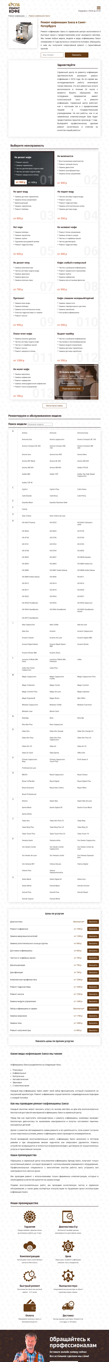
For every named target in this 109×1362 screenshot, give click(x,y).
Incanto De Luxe (56, 638)
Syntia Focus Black (84, 807)
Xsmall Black (55, 886)
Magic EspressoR (28, 698)
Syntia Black (26, 807)
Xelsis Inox (81, 879)
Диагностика (16, 922)
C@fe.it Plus (54, 489)
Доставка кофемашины (21, 951)
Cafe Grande (27, 496)
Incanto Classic (28, 638)
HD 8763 (80, 544)
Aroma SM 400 (55, 468)
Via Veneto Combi (29, 847)
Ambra (24, 433)
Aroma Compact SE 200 (31, 446)
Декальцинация (17, 965)
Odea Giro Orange (56, 731)
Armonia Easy (82, 433)
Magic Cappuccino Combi (57, 678)
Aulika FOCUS (82, 468)
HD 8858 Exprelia (84, 557)
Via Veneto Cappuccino (86, 840)
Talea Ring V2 (82, 827)
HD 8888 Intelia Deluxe (86, 570)
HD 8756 (53, 538)
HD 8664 (25, 531)
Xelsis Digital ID (56, 879)
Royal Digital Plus (84, 781)
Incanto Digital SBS (84, 638)
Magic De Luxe (55, 692)
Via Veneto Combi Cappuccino (57, 848)
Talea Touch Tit (83, 834)
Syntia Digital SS (56, 807)
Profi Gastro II (82, 759)
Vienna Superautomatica (56, 872)
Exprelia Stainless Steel (58, 503)
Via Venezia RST (28, 864)
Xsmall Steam (82, 892)
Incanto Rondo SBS (29, 653)
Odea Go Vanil (27, 753)
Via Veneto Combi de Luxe (85, 848)
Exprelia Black (27, 503)
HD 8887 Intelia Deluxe (58, 570)
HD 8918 (53, 590)
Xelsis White (26, 886)
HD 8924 (53, 596)
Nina (51, 718)
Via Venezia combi (57, 855)
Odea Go (53, 746)
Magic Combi (55, 685)
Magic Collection (28, 685)
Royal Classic (82, 775)
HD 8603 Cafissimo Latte (84, 524)
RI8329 (24, 775)
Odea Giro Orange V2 (85, 731)
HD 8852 (80, 551)
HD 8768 (25, 551)
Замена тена (16, 1023)
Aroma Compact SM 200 (85, 447)
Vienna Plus (26, 871)
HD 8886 (25, 570)
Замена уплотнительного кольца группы (29, 943)
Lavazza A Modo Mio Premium (58, 660)
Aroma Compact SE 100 (86, 439)
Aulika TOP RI (27, 483)
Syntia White (27, 814)
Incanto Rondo (83, 644)
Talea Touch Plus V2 (57, 834)
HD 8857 (53, 557)
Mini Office (81, 698)
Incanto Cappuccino (85, 631)
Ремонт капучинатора (20, 1030)
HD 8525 (53, 523)
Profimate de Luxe (29, 768)
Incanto (52, 631)
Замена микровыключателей (23, 936)
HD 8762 (53, 544)
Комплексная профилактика (23, 979)
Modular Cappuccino (30, 705)
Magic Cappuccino (29, 677)
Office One (81, 753)
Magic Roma (54, 698)
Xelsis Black (26, 879)
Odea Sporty (54, 753)
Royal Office (81, 788)
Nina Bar (80, 718)
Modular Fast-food (84, 705)
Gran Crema (26, 516)
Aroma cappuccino (57, 439)
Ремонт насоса (17, 994)
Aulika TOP (54, 474)
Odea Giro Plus (27, 738)
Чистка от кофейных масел (22, 958)
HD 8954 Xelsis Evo (84, 603)
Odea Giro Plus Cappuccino (55, 739)
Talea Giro (26, 821)
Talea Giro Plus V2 (57, 821)
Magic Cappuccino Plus (86, 677)
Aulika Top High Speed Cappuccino (86, 475)
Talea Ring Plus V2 (57, 827)
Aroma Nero (82, 455)
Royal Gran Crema (57, 788)
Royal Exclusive (28, 788)
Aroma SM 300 (27, 468)
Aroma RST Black (28, 461)
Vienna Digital (82, 864)
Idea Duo (25, 631)
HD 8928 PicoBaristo (30, 603)
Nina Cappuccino (56, 725)
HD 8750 (80, 531)
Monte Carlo (54, 711)
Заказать (76, 55)
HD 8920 (80, 590)
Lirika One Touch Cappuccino (28, 669)
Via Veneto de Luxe (29, 855)
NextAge (25, 718)
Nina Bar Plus (27, 725)
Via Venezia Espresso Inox (85, 856)
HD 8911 (80, 577)
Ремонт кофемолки (19, 929)
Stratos (25, 801)
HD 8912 (25, 583)
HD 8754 (25, 538)
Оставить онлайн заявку (64, 1340)
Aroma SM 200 (83, 461)
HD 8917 (25, 590)
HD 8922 (25, 596)
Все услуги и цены (54, 406)
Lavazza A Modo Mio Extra (30, 660)
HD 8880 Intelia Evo (85, 564)
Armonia (53, 433)
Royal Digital (54, 781)
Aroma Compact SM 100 (57, 447)
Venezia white (55, 840)
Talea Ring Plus (28, 827)
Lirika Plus (54, 668)
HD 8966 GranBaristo (58, 609)
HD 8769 (53, 551)
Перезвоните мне (71, 388)
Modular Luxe (27, 711)
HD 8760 (80, 538)
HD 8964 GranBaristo (30, 609)
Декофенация (16, 972)
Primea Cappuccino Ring (29, 760)
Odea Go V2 (81, 746)
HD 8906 (53, 577)
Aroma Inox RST (56, 455)
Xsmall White (55, 899)
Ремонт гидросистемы (20, 987)
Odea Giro (26, 731)
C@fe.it (25, 489)
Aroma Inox (26, 455)
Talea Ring (81, 821)
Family (24, 509)
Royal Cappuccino (57, 775)
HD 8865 (53, 564)
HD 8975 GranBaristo (30, 618)
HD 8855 (25, 557)
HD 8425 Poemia (28, 523)
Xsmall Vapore (27, 899)
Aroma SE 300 (55, 461)
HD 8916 (80, 583)
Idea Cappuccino (28, 625)
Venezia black (27, 840)
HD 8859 (25, 564)
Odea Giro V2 (27, 746)
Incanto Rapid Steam (30, 644)
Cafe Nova (54, 496)
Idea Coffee (54, 625)
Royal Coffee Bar (28, 781)
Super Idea (54, 801)
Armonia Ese (27, 439)
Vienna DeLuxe (55, 864)
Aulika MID (26, 474)
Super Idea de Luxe (84, 801)
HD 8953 (53, 603)
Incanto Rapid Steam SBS (58, 645)
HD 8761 (25, 544)
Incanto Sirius (55, 653)
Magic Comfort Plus (29, 692)
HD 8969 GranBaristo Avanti (85, 610)
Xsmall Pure (54, 892)
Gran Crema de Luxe (57, 516)
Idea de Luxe (82, 625)
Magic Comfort (83, 685)
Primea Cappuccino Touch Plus (57, 760)
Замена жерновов (18, 1016)
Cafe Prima (81, 496)
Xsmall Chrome (83, 886)
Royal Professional (29, 794)
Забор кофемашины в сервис (23, 1008)
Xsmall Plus (26, 892)
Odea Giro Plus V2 (84, 738)
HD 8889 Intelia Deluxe (30, 577)
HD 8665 (53, 531)
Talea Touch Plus (28, 834)
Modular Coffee (55, 705)
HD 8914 (53, 583)
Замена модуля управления (23, 1001)
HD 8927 (80, 596)
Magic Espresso (83, 692)
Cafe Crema (81, 489)
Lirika (79, 659)
